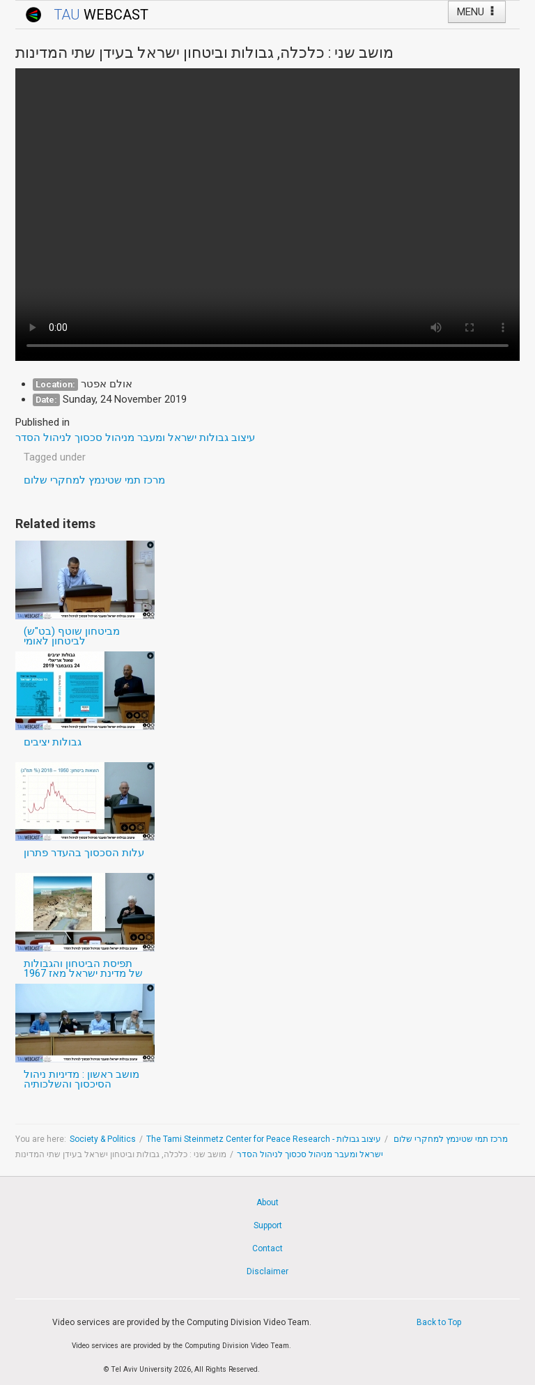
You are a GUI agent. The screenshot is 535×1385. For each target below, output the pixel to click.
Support (268, 1225)
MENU (477, 12)
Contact (267, 1248)
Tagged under (55, 457)
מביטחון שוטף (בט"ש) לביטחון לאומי (72, 636)
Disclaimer (267, 1271)
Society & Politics (103, 1139)
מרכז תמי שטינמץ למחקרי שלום (94, 480)
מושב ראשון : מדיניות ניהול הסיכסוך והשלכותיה (81, 1079)
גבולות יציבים (53, 742)
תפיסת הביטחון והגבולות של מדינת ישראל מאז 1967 (83, 968)
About (267, 1202)
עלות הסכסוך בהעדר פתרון (84, 852)
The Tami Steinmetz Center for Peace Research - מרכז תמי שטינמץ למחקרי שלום (327, 1139)
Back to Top (439, 1322)
